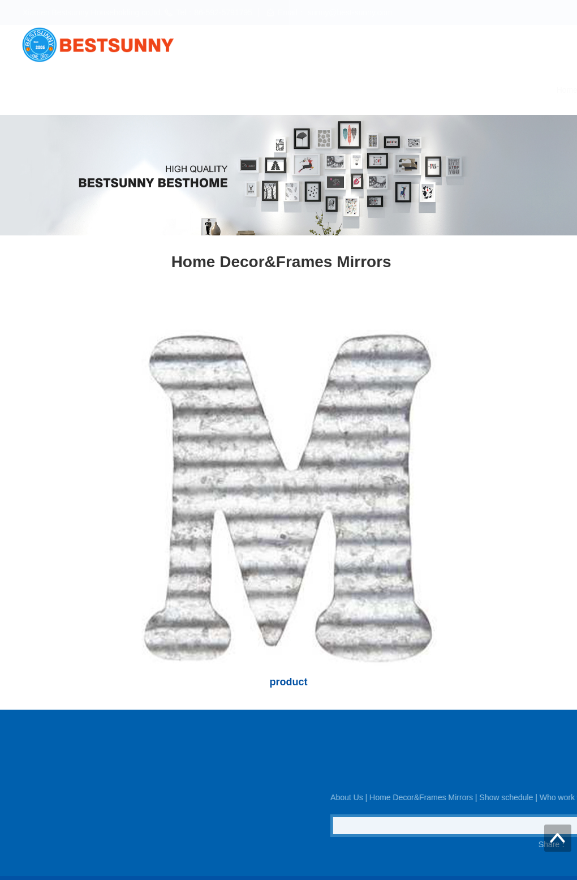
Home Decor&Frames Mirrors (295, 90)
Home (159, 90)
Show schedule (394, 90)
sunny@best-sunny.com (348, 12)
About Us (206, 90)
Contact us (542, 90)
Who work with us (472, 90)
